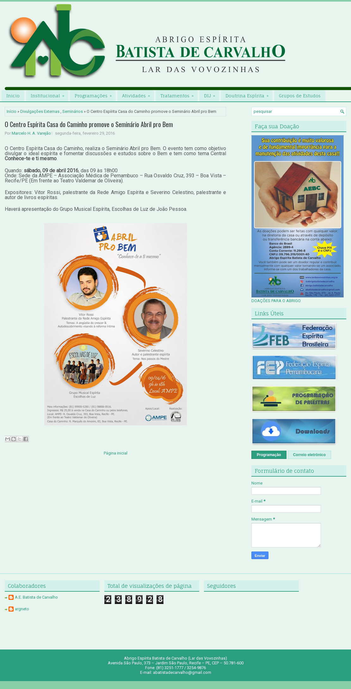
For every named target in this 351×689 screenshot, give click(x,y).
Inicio (13, 95)
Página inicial (115, 453)
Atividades (138, 94)
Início (11, 111)
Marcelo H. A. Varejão (31, 133)
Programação (269, 455)
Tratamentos (179, 94)
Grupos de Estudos (300, 95)
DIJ (211, 94)
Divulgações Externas (39, 111)
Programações (95, 94)
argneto (22, 609)
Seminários (72, 111)
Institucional (49, 94)
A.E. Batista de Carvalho (36, 597)
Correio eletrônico (309, 455)
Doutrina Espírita (249, 94)
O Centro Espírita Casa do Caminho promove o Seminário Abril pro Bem (89, 124)
